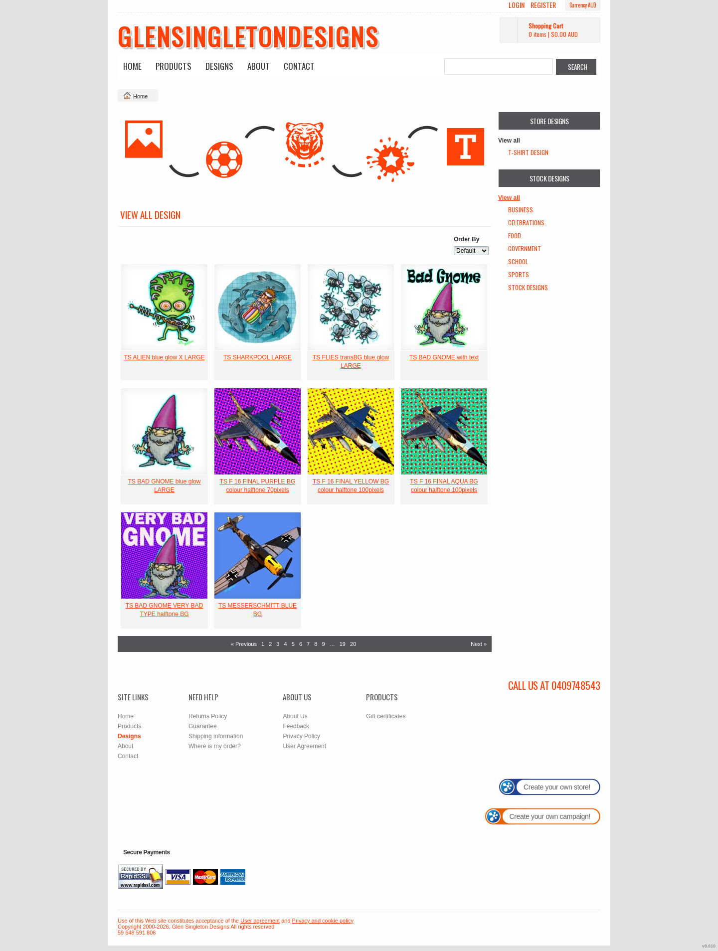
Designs (219, 66)
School (518, 261)
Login (517, 5)
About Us (295, 716)
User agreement (260, 921)
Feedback (296, 726)
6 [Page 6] (300, 644)
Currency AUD (582, 5)
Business (520, 209)
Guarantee (202, 726)
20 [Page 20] (353, 644)
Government (524, 248)
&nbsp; (164, 307)
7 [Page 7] (308, 644)
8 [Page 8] (315, 644)
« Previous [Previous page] (244, 644)
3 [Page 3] (277, 644)
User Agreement (304, 746)
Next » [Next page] (479, 644)
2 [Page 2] (270, 644)
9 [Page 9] (323, 644)
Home (132, 66)
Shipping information (215, 736)
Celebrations (526, 222)
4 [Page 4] (285, 644)
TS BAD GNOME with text (444, 357)
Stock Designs (528, 287)
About (258, 66)
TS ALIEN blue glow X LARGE (164, 357)
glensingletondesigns (248, 35)
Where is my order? (214, 746)
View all (509, 197)
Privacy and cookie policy (323, 921)
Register (543, 5)
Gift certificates (385, 716)
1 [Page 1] (262, 644)
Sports (518, 274)
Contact (299, 66)
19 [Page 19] (343, 644)
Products (173, 66)
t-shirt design (528, 152)
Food (514, 235)
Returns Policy (207, 716)
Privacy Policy (301, 736)
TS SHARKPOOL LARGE (257, 357)
